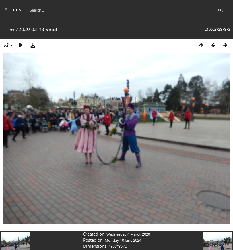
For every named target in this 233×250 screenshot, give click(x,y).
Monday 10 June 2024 (123, 240)
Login (223, 9)
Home (10, 29)
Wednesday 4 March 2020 (128, 234)
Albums (13, 9)
